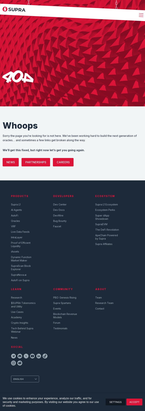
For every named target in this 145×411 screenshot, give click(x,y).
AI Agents (16, 209)
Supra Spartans (62, 302)
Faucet (57, 226)
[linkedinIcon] (38, 357)
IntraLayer (16, 237)
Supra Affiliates (103, 244)
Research (16, 297)
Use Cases (17, 311)
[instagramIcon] (13, 364)
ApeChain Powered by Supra (106, 237)
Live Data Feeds (20, 231)
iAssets (15, 251)
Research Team (104, 302)
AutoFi (14, 215)
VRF (13, 226)
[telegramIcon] (13, 357)
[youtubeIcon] (32, 357)
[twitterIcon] (26, 357)
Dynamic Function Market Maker (21, 259)
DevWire (58, 215)
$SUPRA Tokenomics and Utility (23, 304)
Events (57, 308)
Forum (56, 322)
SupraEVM (101, 224)
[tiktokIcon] (45, 357)
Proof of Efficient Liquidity (20, 244)
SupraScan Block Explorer (21, 267)
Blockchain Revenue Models (65, 315)
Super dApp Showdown (102, 217)
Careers (63, 162)
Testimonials (60, 328)
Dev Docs (59, 209)
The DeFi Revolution (107, 229)
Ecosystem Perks (105, 209)
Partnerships (35, 162)
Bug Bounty (60, 220)
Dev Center (60, 204)
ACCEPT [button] (134, 402)
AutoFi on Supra (20, 280)
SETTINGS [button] (115, 402)
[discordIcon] (19, 357)
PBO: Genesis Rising (64, 297)
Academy (16, 317)
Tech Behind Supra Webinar (22, 330)
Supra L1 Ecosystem (106, 204)
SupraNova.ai (18, 274)
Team (98, 297)
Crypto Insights (19, 322)
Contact (99, 308)
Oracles (15, 220)
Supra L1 (15, 204)
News (10, 162)
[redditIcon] (19, 364)
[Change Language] (25, 379)
